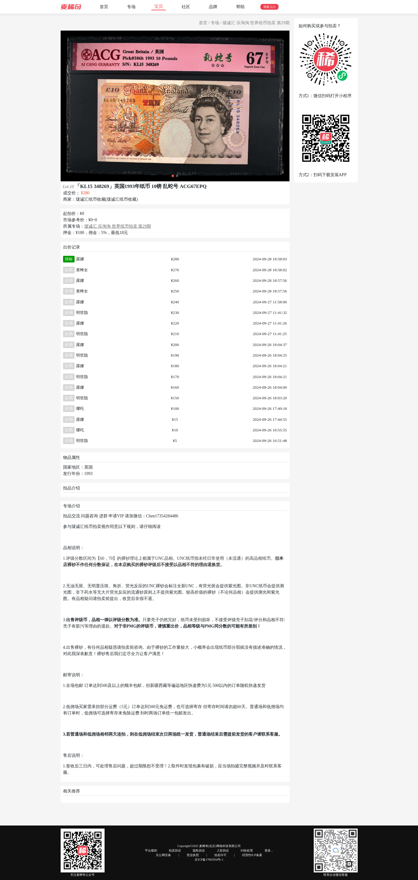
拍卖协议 (175, 850)
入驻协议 (223, 850)
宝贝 (158, 6)
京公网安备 (163, 855)
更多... (269, 850)
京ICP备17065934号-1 (209, 859)
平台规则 (151, 850)
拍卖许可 (220, 855)
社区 (186, 7)
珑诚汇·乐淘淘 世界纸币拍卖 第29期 (255, 23)
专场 (131, 7)
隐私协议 (199, 850)
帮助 (240, 7)
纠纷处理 (247, 850)
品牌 (213, 7)
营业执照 (193, 855)
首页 (104, 7)
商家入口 (269, 6)
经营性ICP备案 (252, 855)
